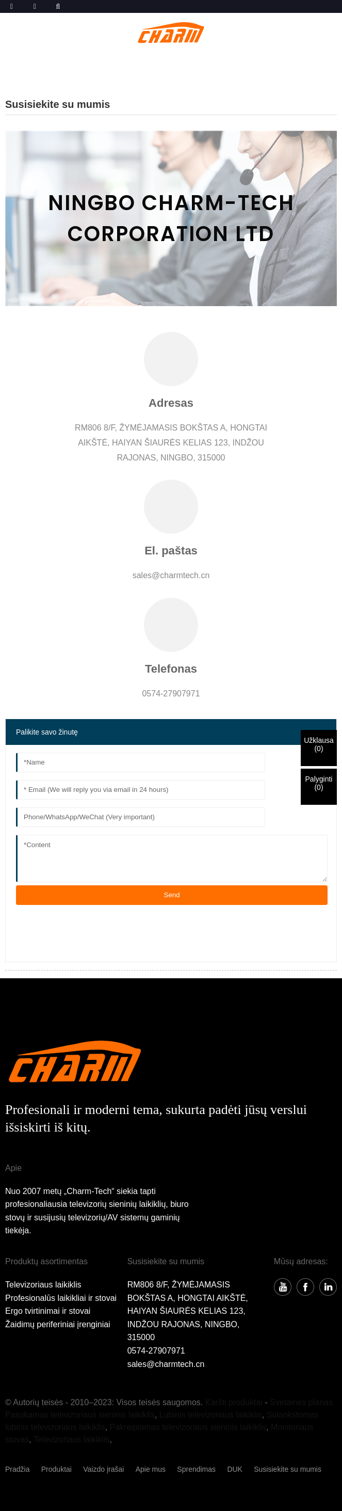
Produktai (56, 1469)
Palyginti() (319, 783)
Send (172, 895)
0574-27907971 (156, 1350)
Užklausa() (319, 744)
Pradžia (17, 1469)
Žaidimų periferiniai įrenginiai (57, 1324)
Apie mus (151, 1469)
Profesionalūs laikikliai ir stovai (61, 1298)
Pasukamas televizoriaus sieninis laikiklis (80, 1414)
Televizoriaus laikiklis (43, 1284)
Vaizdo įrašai (103, 1469)
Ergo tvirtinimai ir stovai (47, 1311)
